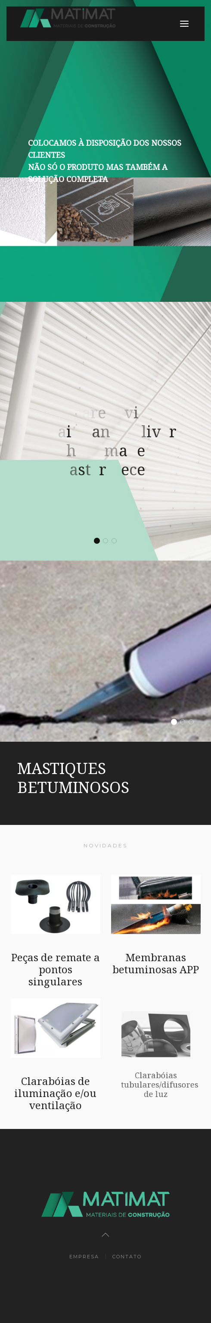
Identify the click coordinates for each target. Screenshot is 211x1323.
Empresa (84, 1257)
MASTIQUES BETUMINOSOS (176, 722)
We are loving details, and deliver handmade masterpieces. (116, 541)
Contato (127, 1257)
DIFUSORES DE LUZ (193, 722)
